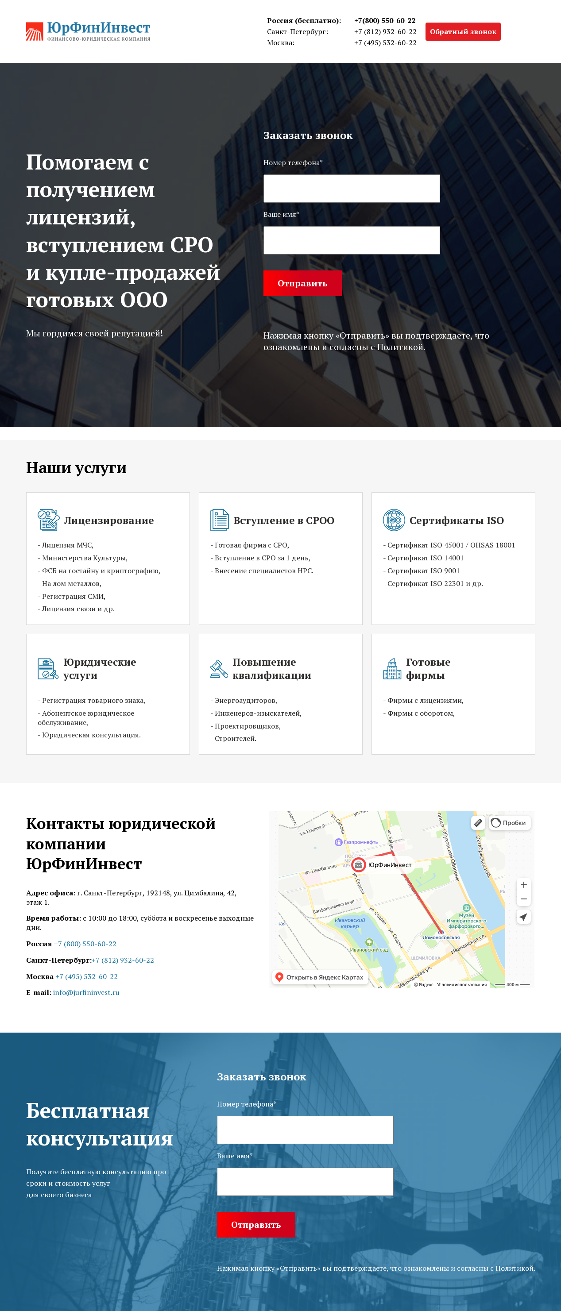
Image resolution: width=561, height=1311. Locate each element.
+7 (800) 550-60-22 (85, 944)
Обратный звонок (463, 31)
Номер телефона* (293, 162)
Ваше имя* (281, 214)
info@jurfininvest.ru (86, 992)
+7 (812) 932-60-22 (385, 31)
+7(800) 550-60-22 (384, 20)
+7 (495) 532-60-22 (385, 42)
